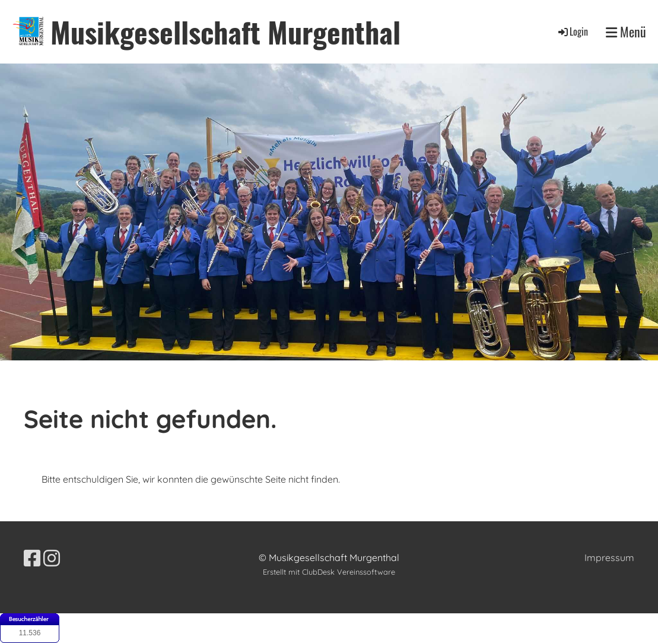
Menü (626, 32)
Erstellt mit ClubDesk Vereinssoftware (329, 572)
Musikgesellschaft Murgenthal (225, 32)
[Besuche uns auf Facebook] (32, 558)
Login (572, 31)
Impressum (609, 557)
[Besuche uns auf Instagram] (51, 558)
